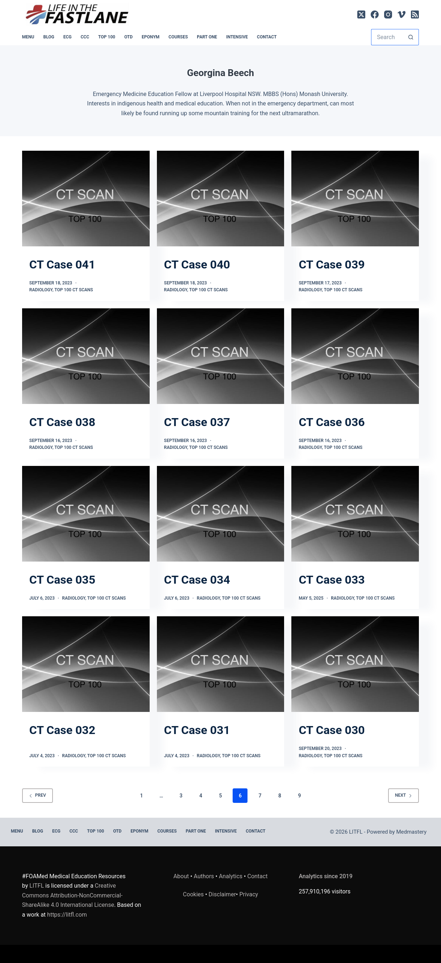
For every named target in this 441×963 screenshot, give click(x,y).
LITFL (36, 885)
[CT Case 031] (220, 664)
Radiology (41, 289)
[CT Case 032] (86, 664)
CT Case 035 (62, 580)
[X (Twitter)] (361, 14)
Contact (266, 36)
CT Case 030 (332, 730)
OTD (128, 36)
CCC (85, 36)
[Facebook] (375, 14)
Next (403, 795)
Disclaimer (222, 894)
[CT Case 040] (220, 198)
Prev (37, 795)
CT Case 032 (62, 730)
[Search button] (411, 37)
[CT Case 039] (355, 198)
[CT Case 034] (220, 514)
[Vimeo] (401, 14)
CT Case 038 (62, 422)
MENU (28, 36)
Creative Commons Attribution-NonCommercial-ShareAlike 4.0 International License (72, 895)
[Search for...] (387, 37)
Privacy (248, 894)
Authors (204, 876)
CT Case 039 (332, 264)
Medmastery (411, 832)
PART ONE (207, 36)
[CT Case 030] (355, 664)
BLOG (48, 36)
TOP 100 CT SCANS (73, 289)
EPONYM (150, 36)
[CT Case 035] (86, 514)
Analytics (230, 876)
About (181, 876)
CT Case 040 (197, 264)
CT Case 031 (197, 730)
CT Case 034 (197, 580)
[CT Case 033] (355, 514)
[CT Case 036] (355, 356)
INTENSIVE (237, 36)
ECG (67, 36)
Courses (178, 36)
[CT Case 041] (86, 198)
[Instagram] (388, 14)
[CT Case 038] (86, 356)
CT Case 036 (332, 422)
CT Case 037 (197, 422)
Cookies (194, 894)
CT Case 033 (332, 580)
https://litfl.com (67, 914)
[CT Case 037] (220, 356)
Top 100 (106, 36)
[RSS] (415, 14)
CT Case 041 (62, 264)
